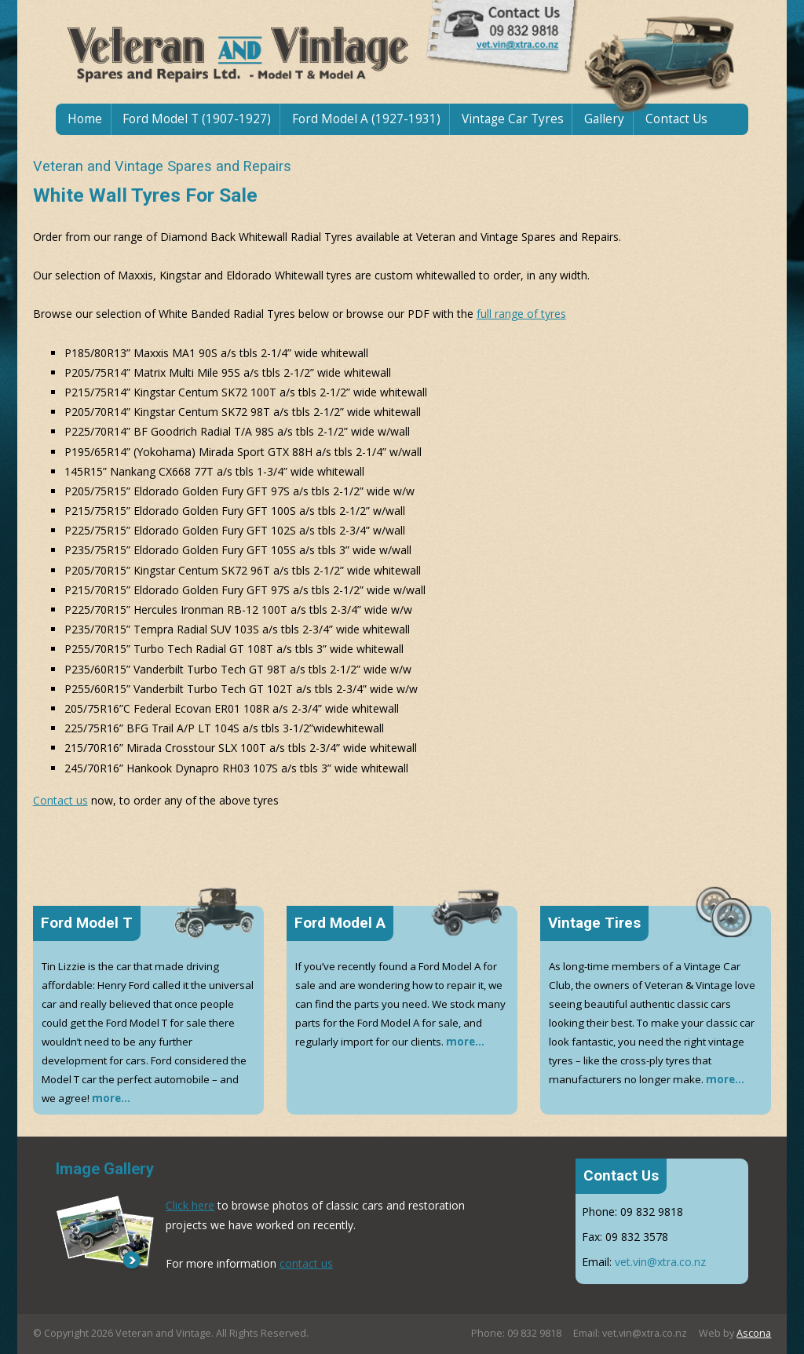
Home (85, 119)
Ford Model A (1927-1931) (366, 119)
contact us (306, 1263)
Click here (190, 1205)
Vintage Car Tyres (513, 119)
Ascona (753, 1333)
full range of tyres (521, 313)
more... (111, 1098)
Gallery (604, 119)
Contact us (60, 800)
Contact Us (676, 119)
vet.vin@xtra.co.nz (660, 1261)
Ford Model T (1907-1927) (196, 119)
